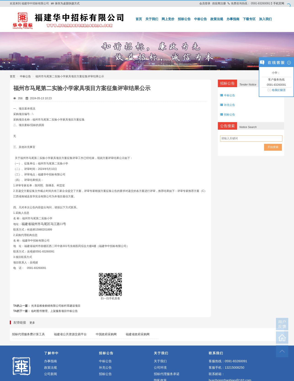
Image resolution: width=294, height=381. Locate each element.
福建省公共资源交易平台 (70, 334)
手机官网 (278, 3)
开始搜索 (272, 147)
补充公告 (227, 105)
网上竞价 (168, 19)
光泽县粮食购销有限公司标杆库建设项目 (55, 305)
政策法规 (216, 19)
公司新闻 (50, 374)
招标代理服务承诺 (166, 374)
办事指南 (233, 19)
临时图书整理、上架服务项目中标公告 (54, 311)
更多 (32, 322)
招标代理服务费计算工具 (28, 334)
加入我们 (265, 19)
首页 (139, 19)
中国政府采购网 (106, 334)
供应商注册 (219, 3)
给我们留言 (279, 90)
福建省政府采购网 (138, 334)
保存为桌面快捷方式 (67, 3)
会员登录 (204, 3)
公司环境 (160, 367)
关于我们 (151, 19)
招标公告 (184, 19)
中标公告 (200, 19)
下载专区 (249, 19)
